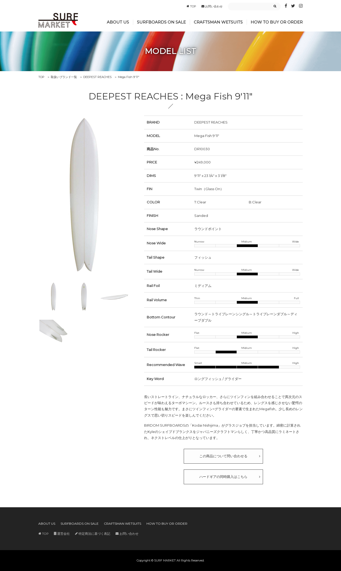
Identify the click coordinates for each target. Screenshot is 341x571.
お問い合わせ (212, 6)
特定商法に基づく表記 (92, 534)
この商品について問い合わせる (223, 456)
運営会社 (62, 534)
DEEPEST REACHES (97, 77)
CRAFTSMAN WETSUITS (218, 22)
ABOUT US (118, 22)
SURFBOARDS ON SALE (161, 22)
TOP (191, 6)
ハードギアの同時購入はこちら (223, 476)
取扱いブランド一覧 (64, 77)
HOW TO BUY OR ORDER (277, 22)
